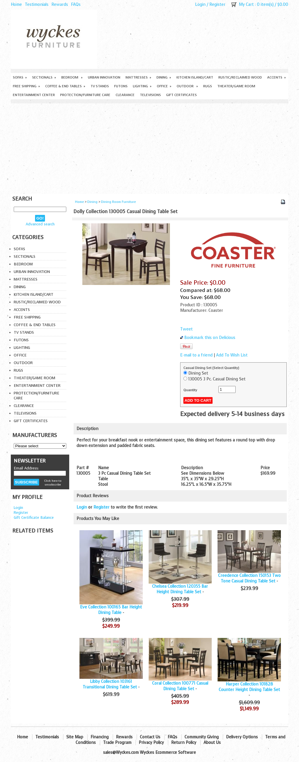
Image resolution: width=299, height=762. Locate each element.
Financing (100, 737)
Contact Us (150, 737)
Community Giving (202, 737)
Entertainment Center (34, 95)
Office (164, 86)
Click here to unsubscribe (52, 482)
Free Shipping (26, 86)
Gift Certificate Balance (34, 517)
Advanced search (40, 224)
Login (200, 4)
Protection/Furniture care (85, 95)
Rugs (207, 86)
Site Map (74, 737)
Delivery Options (242, 737)
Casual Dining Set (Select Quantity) (211, 368)
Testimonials (36, 4)
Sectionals (44, 77)
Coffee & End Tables (65, 86)
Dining (164, 77)
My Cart (246, 4)
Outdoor (187, 86)
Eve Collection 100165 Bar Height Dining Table (111, 609)
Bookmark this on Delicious (209, 337)
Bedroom (72, 77)
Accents (276, 77)
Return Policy (183, 742)
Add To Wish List (232, 355)
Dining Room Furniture (118, 202)
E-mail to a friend (196, 355)
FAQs (76, 4)
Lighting (142, 86)
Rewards (59, 4)
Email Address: (26, 468)
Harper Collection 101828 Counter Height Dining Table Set (249, 687)
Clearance (125, 95)
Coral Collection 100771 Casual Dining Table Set (180, 686)
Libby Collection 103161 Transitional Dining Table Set (110, 684)
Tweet (186, 329)
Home (16, 4)
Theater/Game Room (236, 86)
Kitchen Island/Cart (194, 77)
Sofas (20, 77)
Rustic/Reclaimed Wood (240, 77)
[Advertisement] (149, 147)
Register (217, 4)
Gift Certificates (181, 95)
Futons (121, 86)
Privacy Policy (151, 742)
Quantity (190, 390)
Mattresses (138, 77)
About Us (212, 742)
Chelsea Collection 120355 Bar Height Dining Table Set (180, 589)
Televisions (150, 95)
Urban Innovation (104, 77)
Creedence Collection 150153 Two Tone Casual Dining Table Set (249, 578)
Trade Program (117, 742)
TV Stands (100, 86)
